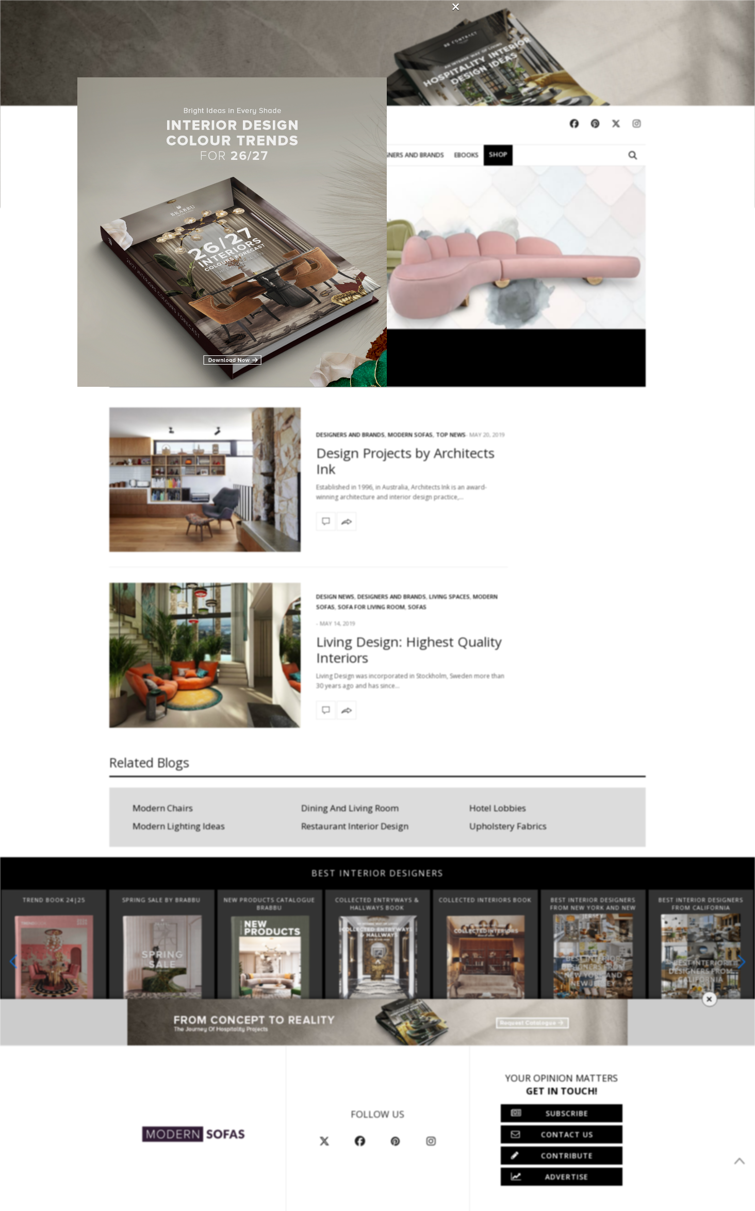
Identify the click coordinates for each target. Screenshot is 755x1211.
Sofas (417, 607)
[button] (741, 962)
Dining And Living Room (350, 808)
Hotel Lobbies (497, 808)
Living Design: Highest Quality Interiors (409, 649)
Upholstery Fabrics (508, 826)
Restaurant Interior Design (354, 826)
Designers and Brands (391, 596)
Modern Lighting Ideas (179, 826)
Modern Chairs (163, 808)
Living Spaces (449, 596)
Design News (335, 596)
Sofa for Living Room (371, 607)
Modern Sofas (133, 155)
